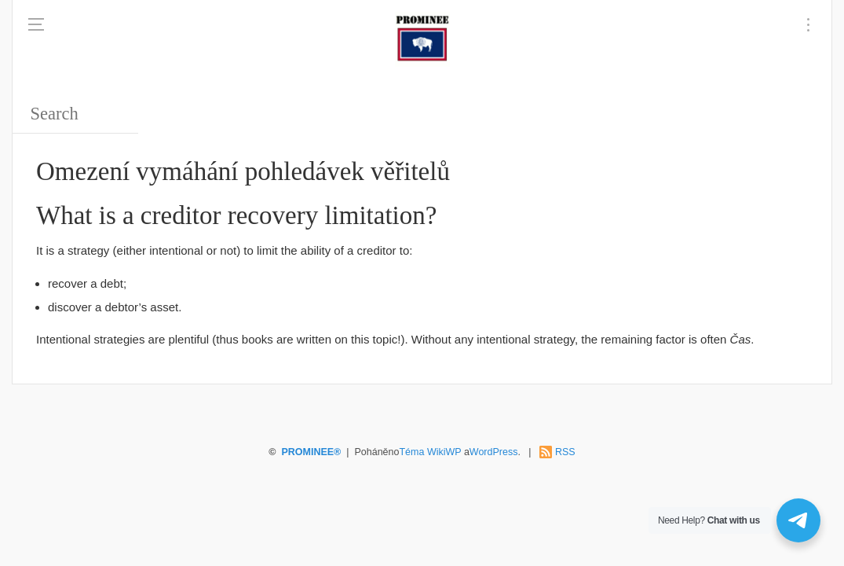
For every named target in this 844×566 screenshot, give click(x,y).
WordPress (493, 452)
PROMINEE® (311, 452)
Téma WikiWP (430, 452)
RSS (565, 452)
